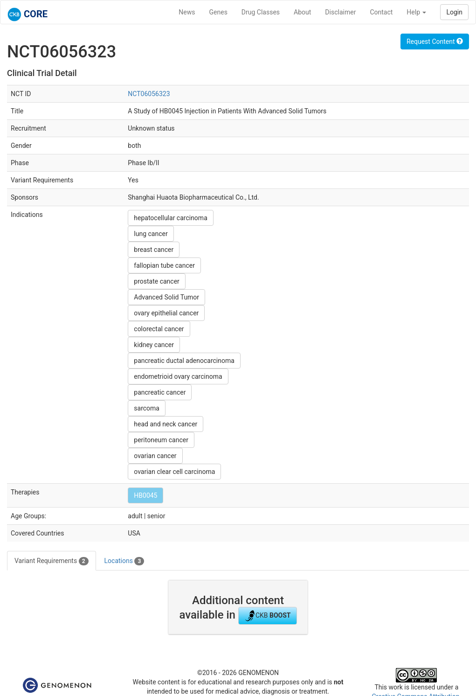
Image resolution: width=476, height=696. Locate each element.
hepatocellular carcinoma (170, 218)
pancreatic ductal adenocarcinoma (184, 360)
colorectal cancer (159, 329)
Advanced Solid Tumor (166, 297)
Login (454, 12)
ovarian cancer (155, 455)
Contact (381, 12)
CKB (267, 615)
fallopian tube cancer (164, 265)
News (187, 12)
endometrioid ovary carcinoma (178, 376)
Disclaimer (340, 12)
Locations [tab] (124, 561)
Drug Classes (260, 12)
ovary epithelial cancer (166, 313)
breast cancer (153, 249)
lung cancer (150, 233)
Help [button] (416, 12)
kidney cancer (154, 344)
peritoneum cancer (161, 440)
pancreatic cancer (160, 392)
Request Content (435, 41)
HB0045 (145, 495)
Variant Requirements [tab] (51, 561)
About (302, 12)
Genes (218, 12)
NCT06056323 (149, 93)
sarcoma (146, 408)
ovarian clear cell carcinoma (174, 471)
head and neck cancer (165, 424)
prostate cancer (156, 281)
